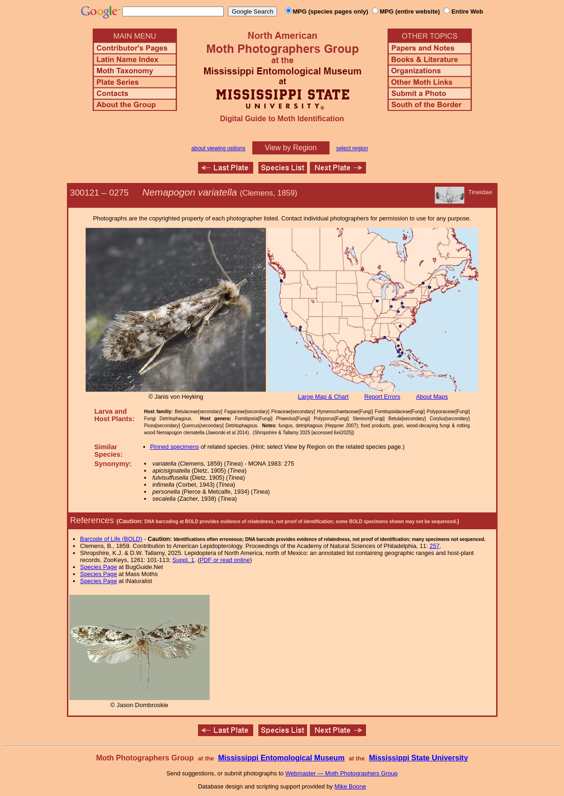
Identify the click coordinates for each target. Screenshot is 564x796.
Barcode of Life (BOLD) (111, 538)
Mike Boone (350, 786)
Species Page (98, 566)
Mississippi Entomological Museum (281, 758)
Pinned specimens (174, 446)
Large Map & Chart (323, 396)
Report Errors (382, 396)
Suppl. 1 (183, 559)
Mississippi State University (418, 758)
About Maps (432, 396)
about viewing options (218, 148)
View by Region (291, 148)
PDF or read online (224, 559)
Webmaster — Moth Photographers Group (341, 773)
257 (434, 545)
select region (352, 148)
